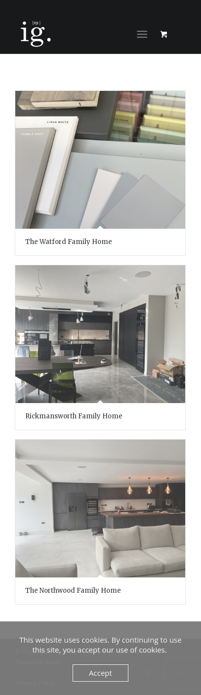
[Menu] (142, 34)
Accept (100, 673)
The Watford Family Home (68, 242)
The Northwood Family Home (73, 590)
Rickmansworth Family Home (73, 416)
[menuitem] (144, 34)
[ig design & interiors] (83, 34)
